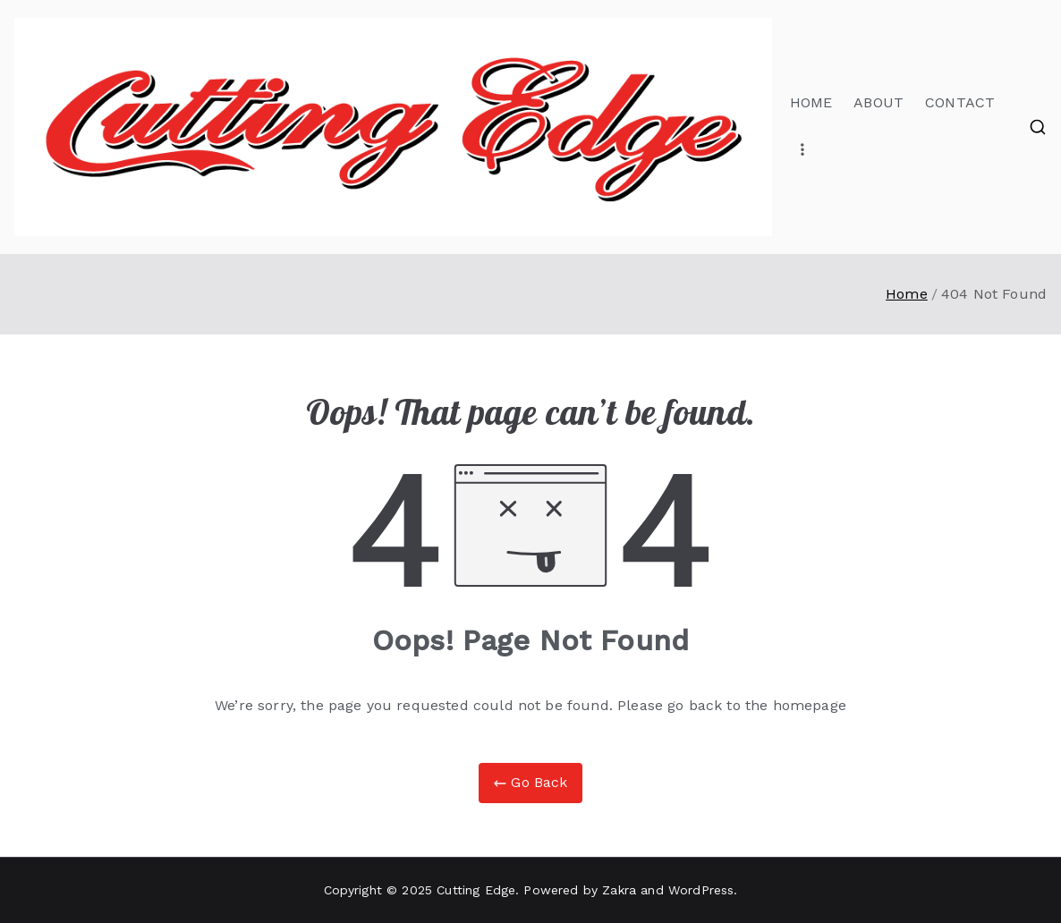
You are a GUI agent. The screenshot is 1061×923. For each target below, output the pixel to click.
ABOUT (878, 102)
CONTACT (960, 102)
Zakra (619, 890)
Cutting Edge (476, 890)
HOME (811, 102)
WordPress (701, 890)
